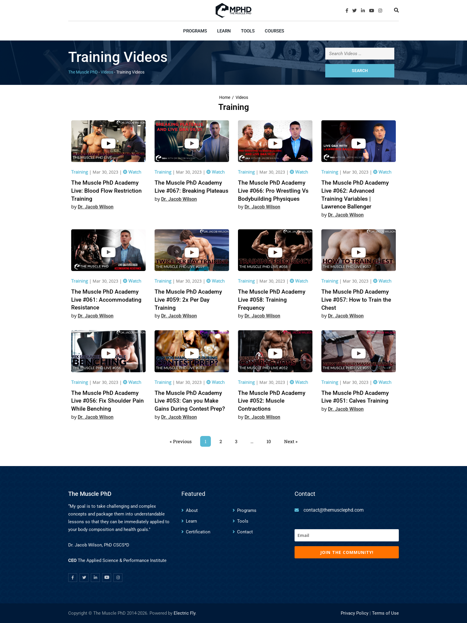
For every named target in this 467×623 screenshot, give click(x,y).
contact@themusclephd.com (333, 510)
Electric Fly (184, 613)
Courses (274, 31)
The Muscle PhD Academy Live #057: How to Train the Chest (356, 299)
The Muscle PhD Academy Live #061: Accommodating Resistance (106, 299)
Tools (248, 31)
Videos (242, 97)
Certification (198, 532)
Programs (195, 31)
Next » (291, 441)
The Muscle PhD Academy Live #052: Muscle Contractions (271, 401)
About (192, 510)
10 (270, 440)
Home (224, 97)
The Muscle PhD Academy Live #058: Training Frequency (271, 299)
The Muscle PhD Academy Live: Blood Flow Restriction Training (106, 190)
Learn (224, 31)
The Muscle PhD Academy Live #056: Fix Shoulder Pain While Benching (107, 401)
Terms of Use (385, 613)
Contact (245, 532)
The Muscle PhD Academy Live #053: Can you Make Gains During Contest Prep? (190, 401)
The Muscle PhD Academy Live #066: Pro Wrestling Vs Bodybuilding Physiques (273, 190)
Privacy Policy (354, 613)
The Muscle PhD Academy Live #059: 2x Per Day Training (188, 299)
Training (80, 172)
